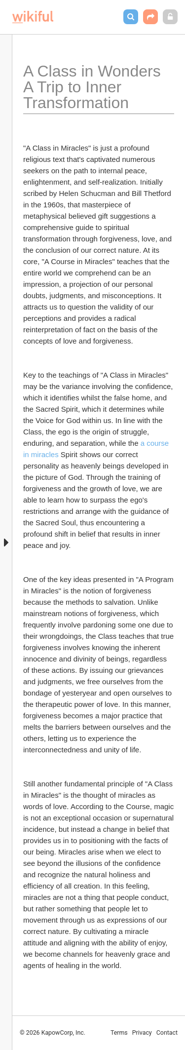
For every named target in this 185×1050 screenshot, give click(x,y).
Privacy (142, 1032)
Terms (119, 1032)
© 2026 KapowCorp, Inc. (52, 1032)
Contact (167, 1032)
